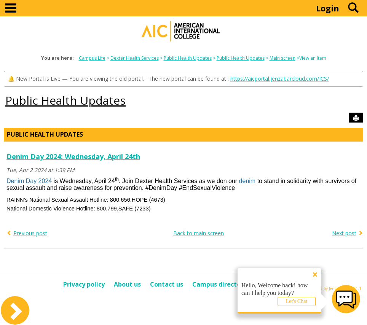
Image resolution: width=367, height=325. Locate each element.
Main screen (282, 58)
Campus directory (219, 284)
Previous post (30, 233)
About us (127, 284)
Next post (344, 233)
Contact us (166, 284)
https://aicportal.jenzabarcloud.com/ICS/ (279, 78)
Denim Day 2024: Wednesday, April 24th (73, 156)
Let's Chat (297, 301)
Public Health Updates (188, 58)
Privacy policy (84, 284)
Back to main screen (198, 233)
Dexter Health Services (134, 58)
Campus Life (92, 58)
